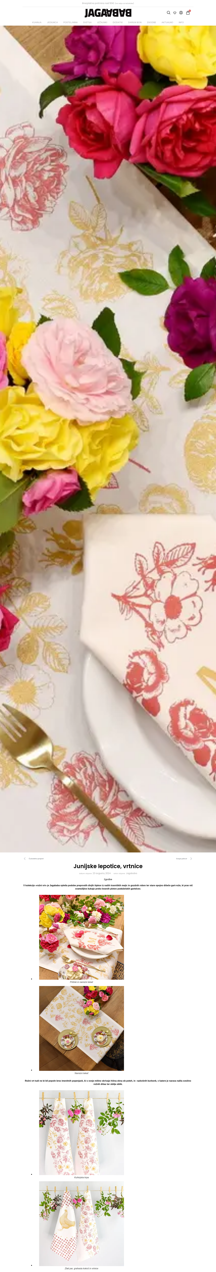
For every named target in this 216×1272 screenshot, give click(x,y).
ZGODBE (151, 22)
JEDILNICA (52, 22)
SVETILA (87, 22)
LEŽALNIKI (102, 22)
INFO (181, 22)
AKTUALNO (167, 22)
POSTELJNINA (70, 22)
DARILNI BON (134, 22)
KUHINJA (36, 22)
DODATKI (118, 22)
